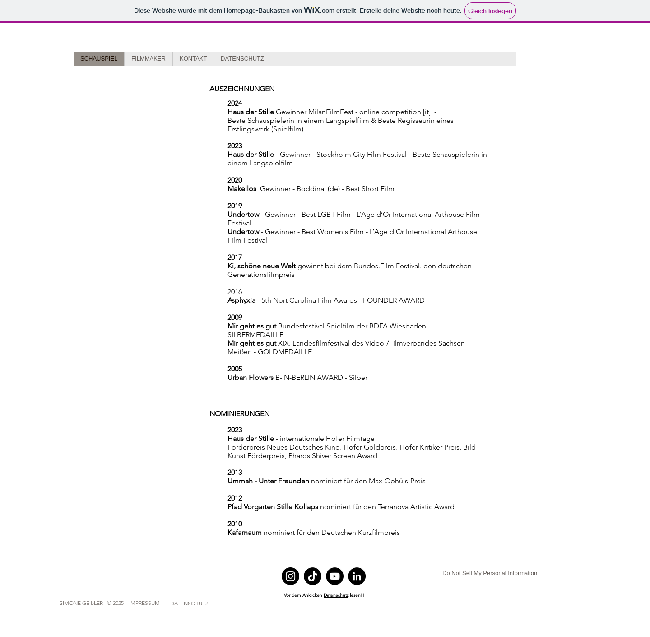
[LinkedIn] (357, 576)
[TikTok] (312, 576)
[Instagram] (290, 576)
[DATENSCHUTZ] (189, 603)
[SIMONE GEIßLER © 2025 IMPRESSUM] (109, 603)
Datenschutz (336, 595)
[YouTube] (335, 576)
